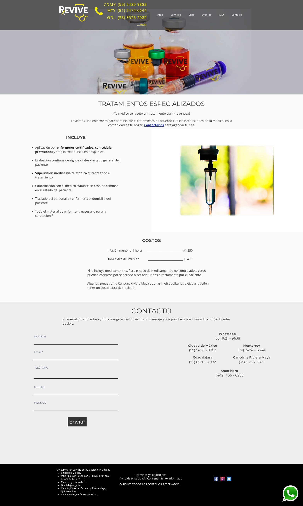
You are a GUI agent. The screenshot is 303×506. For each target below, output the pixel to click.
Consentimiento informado (164, 478)
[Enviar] (77, 421)
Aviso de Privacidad (132, 478)
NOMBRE (40, 336)
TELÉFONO (41, 367)
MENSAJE (40, 402)
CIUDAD (39, 387)
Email (38, 352)
